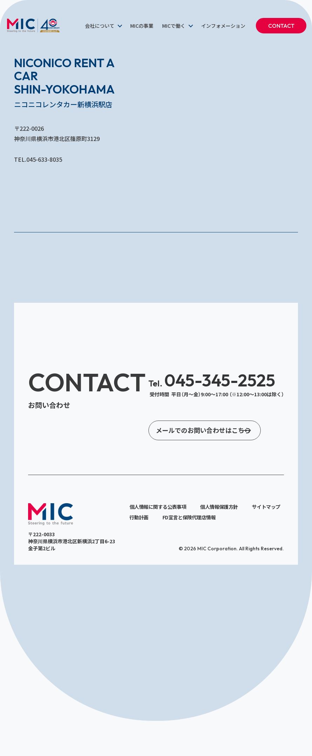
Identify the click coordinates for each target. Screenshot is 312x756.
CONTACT (281, 25)
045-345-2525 (211, 380)
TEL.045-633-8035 (38, 159)
